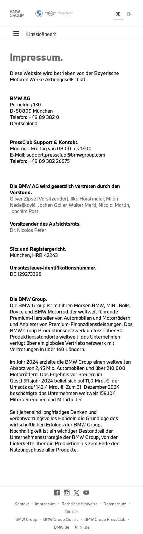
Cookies (71, 511)
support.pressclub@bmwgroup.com (66, 155)
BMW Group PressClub (104, 519)
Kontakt (22, 504)
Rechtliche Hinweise (79, 504)
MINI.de (82, 527)
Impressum (45, 504)
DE (118, 14)
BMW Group (26, 519)
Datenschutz (114, 504)
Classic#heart (41, 34)
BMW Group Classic (60, 519)
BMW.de (61, 527)
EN (129, 14)
